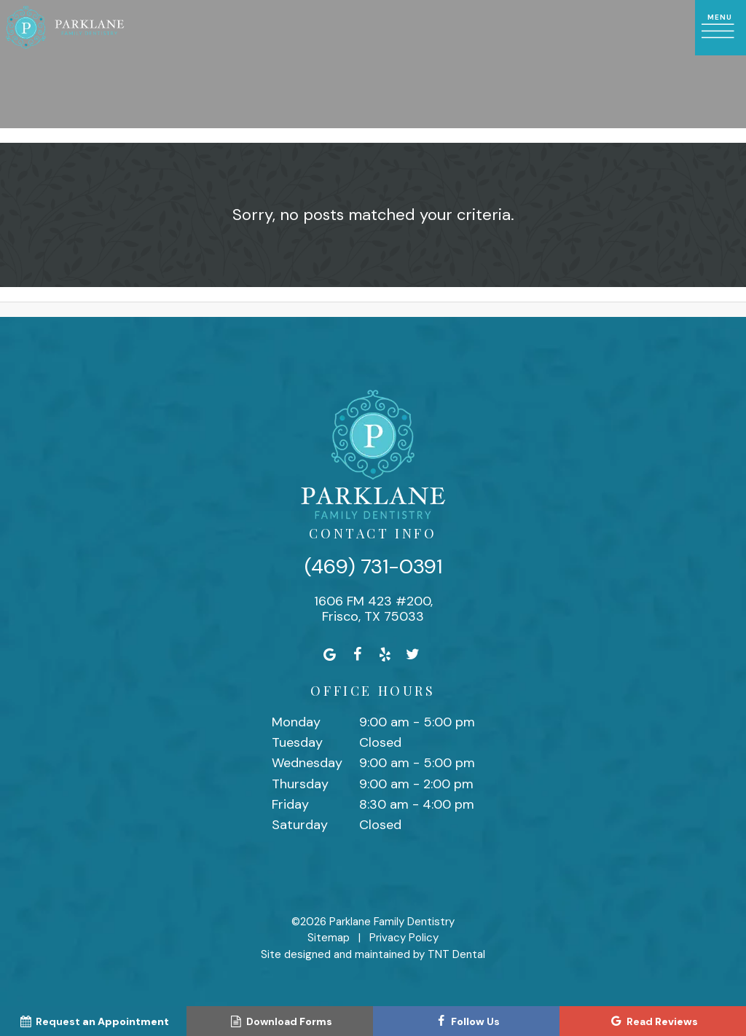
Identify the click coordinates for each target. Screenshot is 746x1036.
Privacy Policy (404, 937)
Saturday (300, 824)
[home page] (65, 27)
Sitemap (328, 937)
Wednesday (307, 763)
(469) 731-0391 (373, 566)
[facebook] (358, 654)
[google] (330, 654)
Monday (296, 722)
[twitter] (413, 654)
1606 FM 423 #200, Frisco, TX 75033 (373, 609)
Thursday (300, 784)
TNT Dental (456, 954)
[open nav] (720, 27)
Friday (290, 804)
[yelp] (385, 654)
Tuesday (297, 742)
